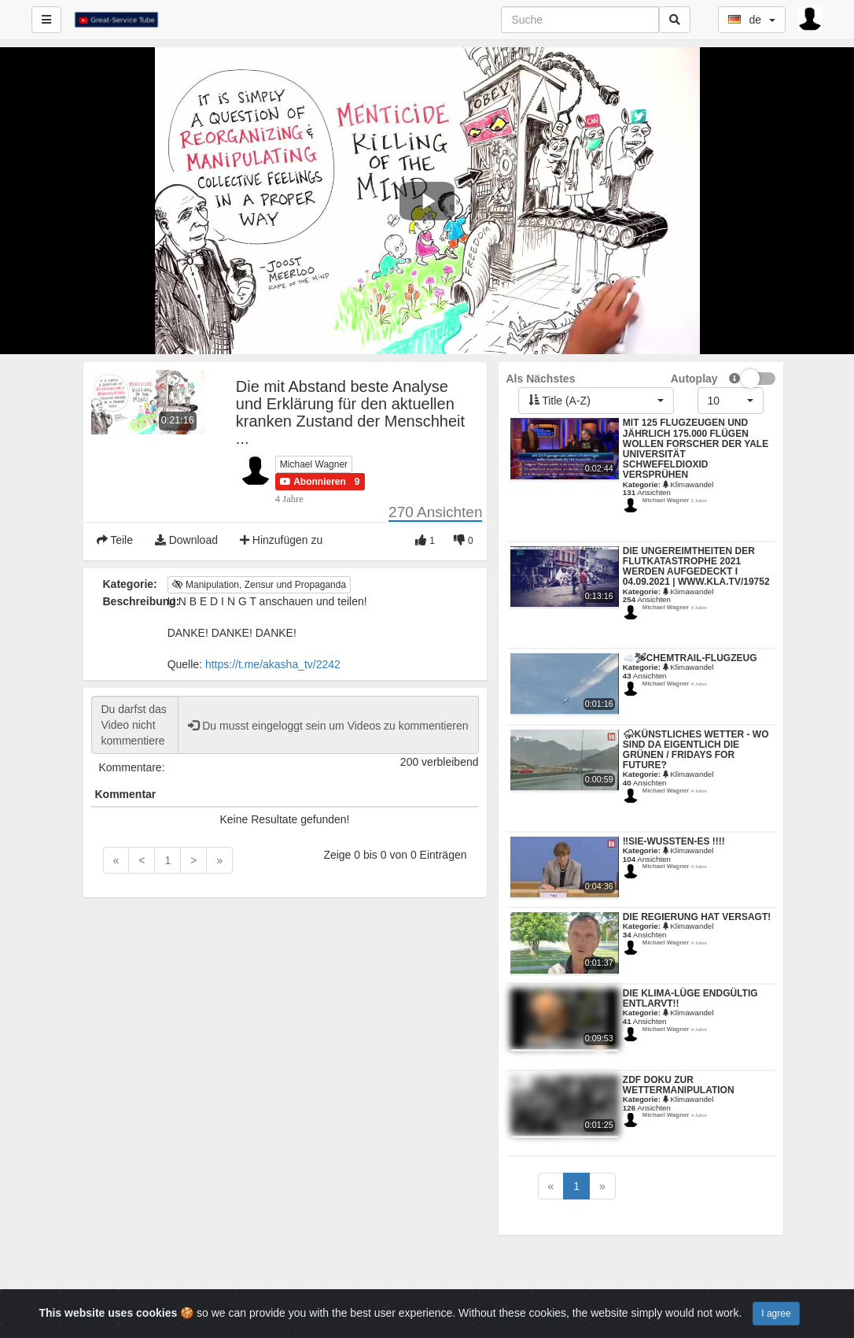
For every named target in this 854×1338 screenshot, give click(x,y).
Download (186, 540)
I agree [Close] (775, 1313)
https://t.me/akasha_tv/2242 (272, 664)
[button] (313, 481)
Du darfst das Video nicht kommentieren (135, 725)
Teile (115, 540)
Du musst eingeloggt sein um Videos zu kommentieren (328, 725)
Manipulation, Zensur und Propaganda (259, 584)
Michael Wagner (314, 464)
